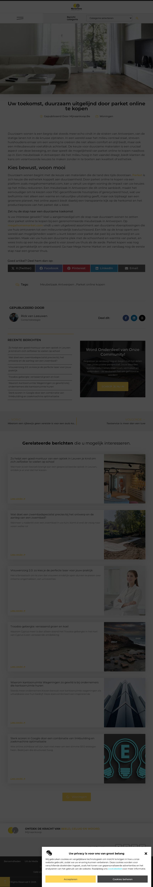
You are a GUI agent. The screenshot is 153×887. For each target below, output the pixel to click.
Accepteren (70, 879)
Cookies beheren (123, 879)
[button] (146, 853)
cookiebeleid (115, 868)
